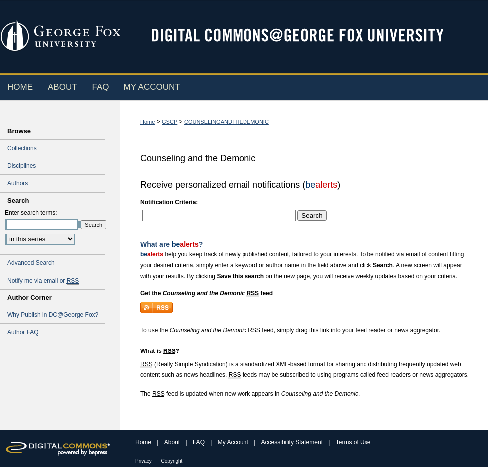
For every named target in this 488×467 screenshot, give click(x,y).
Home (147, 122)
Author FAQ (23, 332)
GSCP (169, 122)
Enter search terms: (31, 212)
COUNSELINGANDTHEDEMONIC (226, 122)
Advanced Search (31, 262)
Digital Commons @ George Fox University (306, 36)
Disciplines (21, 165)
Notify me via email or (43, 280)
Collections (22, 148)
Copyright (172, 461)
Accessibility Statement (293, 442)
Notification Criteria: (169, 202)
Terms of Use (353, 442)
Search (311, 215)
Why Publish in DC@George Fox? (52, 314)
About (173, 442)
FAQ (199, 442)
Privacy (144, 461)
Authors (17, 183)
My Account (234, 442)
